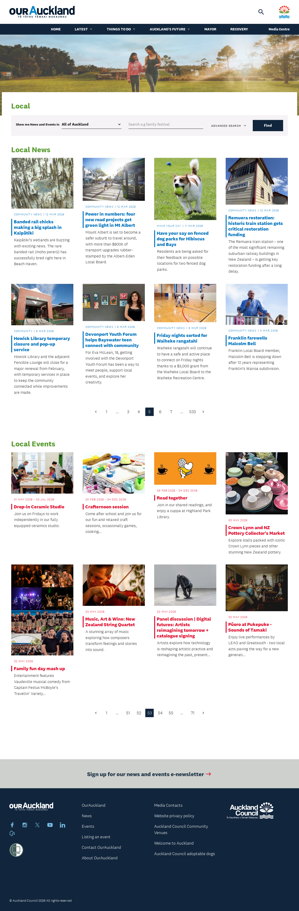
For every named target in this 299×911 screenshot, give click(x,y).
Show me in (37, 124)
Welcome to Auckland (174, 843)
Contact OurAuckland (101, 847)
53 (149, 713)
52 (139, 713)
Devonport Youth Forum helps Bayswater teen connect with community (112, 339)
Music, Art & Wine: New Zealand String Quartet (110, 621)
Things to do (121, 29)
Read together (172, 498)
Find (268, 125)
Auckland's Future (170, 29)
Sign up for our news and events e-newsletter (149, 775)
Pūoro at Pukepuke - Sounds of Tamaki (250, 627)
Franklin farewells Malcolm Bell (247, 340)
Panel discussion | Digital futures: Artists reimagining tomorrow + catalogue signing (184, 627)
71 (192, 713)
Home (56, 29)
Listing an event (96, 836)
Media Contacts (168, 805)
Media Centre (279, 29)
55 (171, 713)
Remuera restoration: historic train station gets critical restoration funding (255, 226)
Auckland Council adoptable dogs (184, 853)
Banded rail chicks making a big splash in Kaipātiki (38, 227)
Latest (84, 29)
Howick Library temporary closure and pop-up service (42, 344)
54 (160, 713)
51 (128, 713)
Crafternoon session (107, 507)
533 (192, 411)
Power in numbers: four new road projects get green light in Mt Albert (110, 219)
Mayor (210, 29)
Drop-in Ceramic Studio (39, 507)
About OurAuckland (99, 857)
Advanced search (229, 126)
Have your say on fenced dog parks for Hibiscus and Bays (183, 238)
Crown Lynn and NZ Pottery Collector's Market (256, 530)
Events (88, 826)
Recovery (239, 29)
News (87, 815)
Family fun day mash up (39, 668)
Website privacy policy (174, 815)
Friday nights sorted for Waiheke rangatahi (182, 338)
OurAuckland (93, 805)
